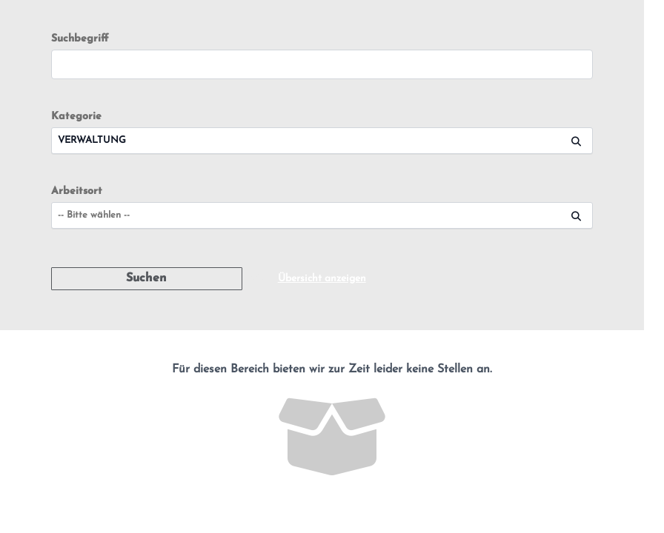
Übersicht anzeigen (322, 278)
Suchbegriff (79, 38)
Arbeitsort (76, 191)
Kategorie (76, 116)
